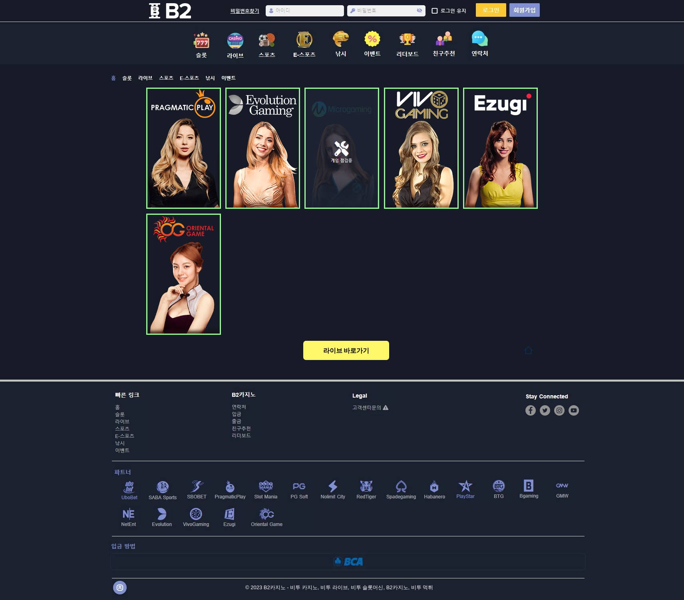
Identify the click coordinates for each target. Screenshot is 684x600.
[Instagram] (559, 410)
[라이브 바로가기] (346, 350)
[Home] (528, 350)
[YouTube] (574, 410)
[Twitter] (545, 410)
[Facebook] (530, 410)
